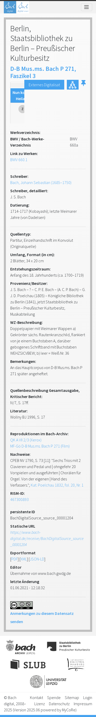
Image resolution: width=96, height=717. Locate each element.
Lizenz (39, 703)
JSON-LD (37, 558)
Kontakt (36, 697)
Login (87, 697)
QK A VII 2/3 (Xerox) (25, 439)
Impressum (83, 703)
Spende (54, 697)
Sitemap (72, 697)
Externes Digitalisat (44, 84)
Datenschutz (59, 703)
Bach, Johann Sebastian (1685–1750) (40, 182)
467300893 (19, 499)
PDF (14, 558)
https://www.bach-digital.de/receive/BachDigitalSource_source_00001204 (47, 538)
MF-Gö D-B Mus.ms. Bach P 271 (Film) (40, 446)
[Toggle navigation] (86, 7)
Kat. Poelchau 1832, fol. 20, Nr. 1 (57, 485)
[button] (83, 85)
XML (23, 558)
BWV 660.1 (18, 159)
